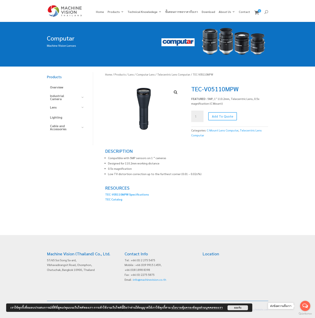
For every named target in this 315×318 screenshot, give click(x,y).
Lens (131, 74)
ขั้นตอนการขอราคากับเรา (181, 12)
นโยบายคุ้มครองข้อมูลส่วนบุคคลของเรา (197, 307)
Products (114, 12)
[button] (175, 92)
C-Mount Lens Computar (222, 130)
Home (100, 12)
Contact (244, 12)
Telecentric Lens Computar (173, 74)
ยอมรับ (237, 307)
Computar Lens (145, 74)
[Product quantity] (197, 116)
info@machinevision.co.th (149, 279)
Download (208, 12)
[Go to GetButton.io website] (305, 313)
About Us (225, 12)
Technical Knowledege (142, 12)
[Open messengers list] (305, 306)
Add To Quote (222, 116)
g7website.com (260, 309)
